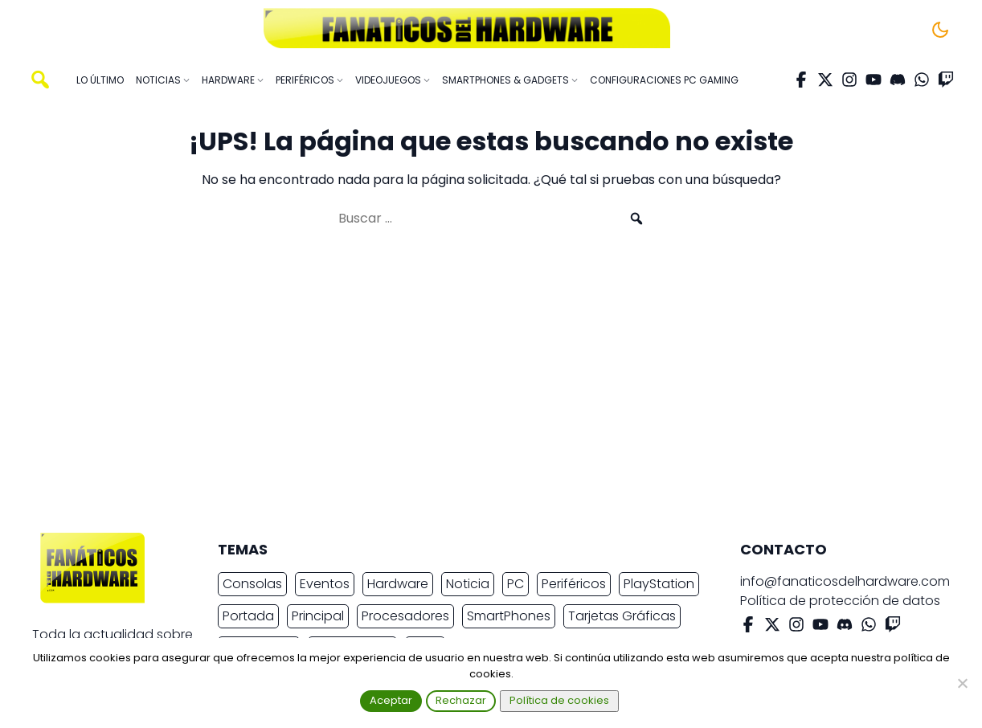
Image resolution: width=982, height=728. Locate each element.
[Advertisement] (478, 387)
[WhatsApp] (922, 80)
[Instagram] (849, 80)
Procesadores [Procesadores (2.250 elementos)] (405, 616)
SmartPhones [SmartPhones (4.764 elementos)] (508, 616)
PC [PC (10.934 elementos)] (515, 584)
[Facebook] (801, 80)
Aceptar (391, 700)
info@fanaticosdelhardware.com (845, 581)
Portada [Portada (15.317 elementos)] (248, 616)
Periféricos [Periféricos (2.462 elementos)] (574, 584)
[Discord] (898, 80)
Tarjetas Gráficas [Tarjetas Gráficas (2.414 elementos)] (622, 616)
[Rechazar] (962, 683)
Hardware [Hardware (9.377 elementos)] (397, 584)
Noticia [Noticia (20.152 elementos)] (467, 584)
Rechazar (461, 700)
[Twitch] (946, 80)
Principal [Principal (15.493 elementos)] (318, 616)
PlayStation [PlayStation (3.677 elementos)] (659, 584)
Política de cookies (559, 700)
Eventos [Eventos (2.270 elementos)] (325, 584)
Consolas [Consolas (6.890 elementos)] (252, 584)
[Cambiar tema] (940, 29)
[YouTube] (873, 80)
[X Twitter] (825, 80)
